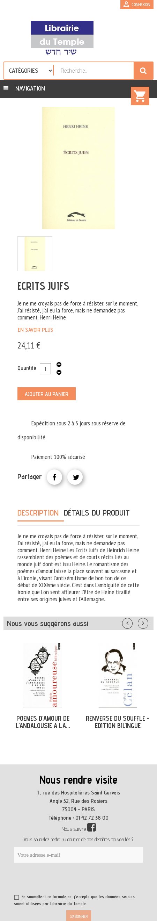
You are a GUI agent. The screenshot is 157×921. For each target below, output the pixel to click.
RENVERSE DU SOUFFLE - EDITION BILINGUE (118, 721)
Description (38, 513)
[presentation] (81, 879)
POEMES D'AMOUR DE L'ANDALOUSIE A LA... (43, 721)
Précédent (134, 622)
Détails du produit (97, 513)
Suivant (148, 622)
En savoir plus (35, 329)
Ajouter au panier (46, 394)
